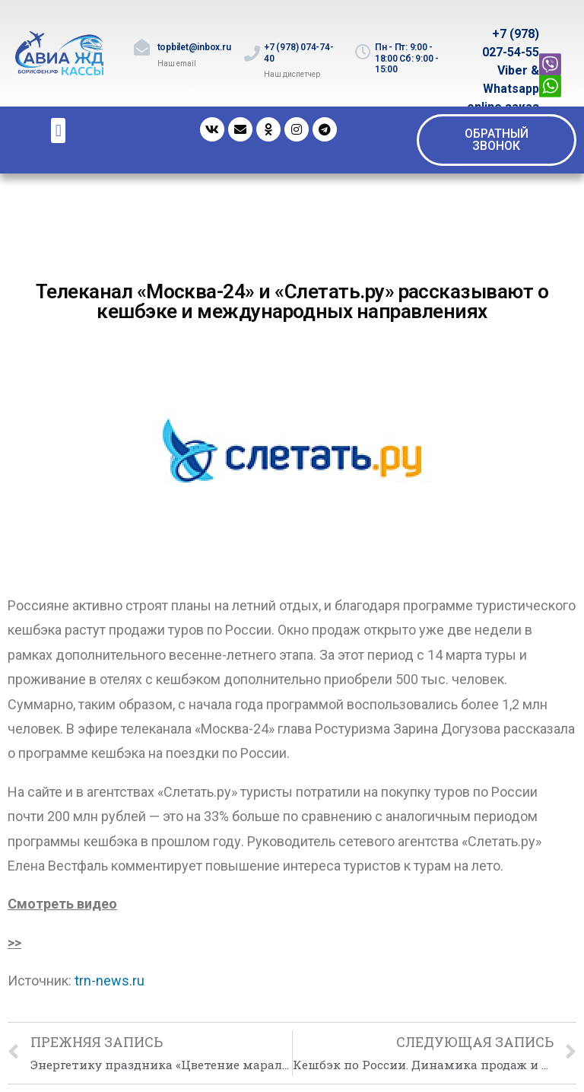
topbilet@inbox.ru (194, 47)
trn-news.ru (109, 981)
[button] (496, 140)
